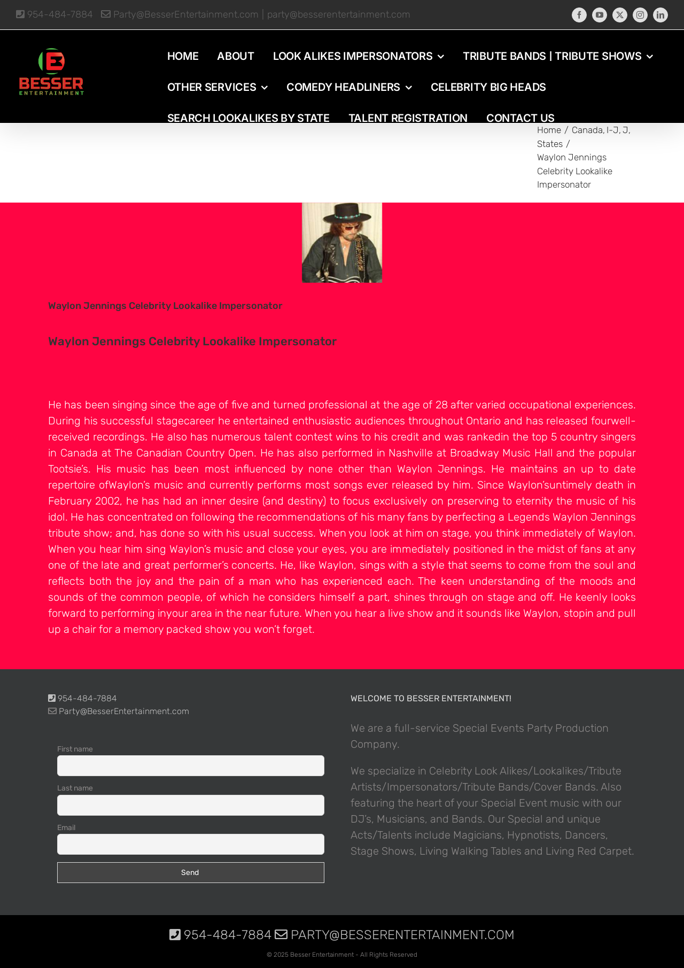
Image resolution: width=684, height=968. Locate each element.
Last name (75, 788)
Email (66, 827)
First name (75, 749)
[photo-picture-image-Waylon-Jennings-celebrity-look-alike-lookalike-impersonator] (342, 243)
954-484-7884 (54, 14)
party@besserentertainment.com (338, 14)
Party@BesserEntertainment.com (180, 14)
